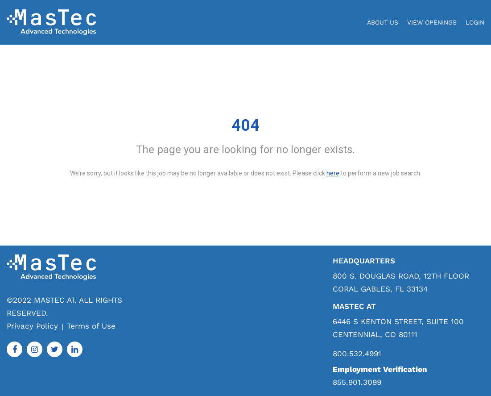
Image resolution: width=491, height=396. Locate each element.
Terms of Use (91, 325)
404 (245, 125)
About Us (382, 22)
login (475, 22)
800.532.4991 (357, 354)
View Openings (432, 22)
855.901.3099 (357, 382)
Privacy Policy (32, 325)
